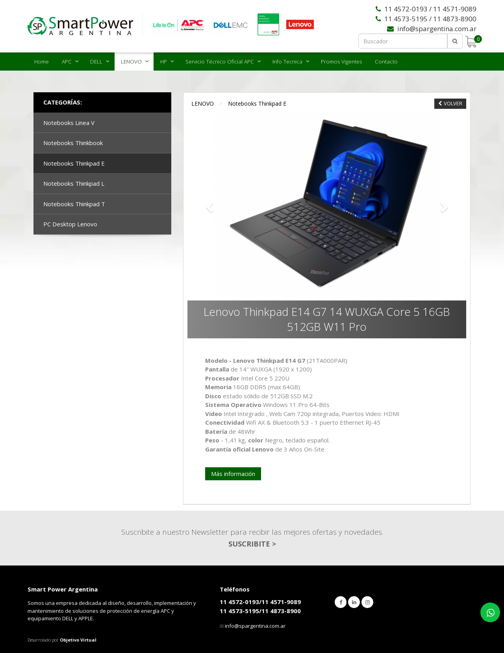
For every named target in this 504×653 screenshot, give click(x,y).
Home (41, 61)
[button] (208, 205)
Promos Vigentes (341, 61)
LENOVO (131, 61)
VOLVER (450, 103)
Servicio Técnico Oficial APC (219, 61)
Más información (233, 474)
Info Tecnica (287, 61)
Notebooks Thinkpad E (257, 103)
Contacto (386, 61)
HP (163, 61)
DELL (96, 61)
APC (67, 61)
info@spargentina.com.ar (255, 625)
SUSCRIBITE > (252, 544)
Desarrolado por (62, 640)
